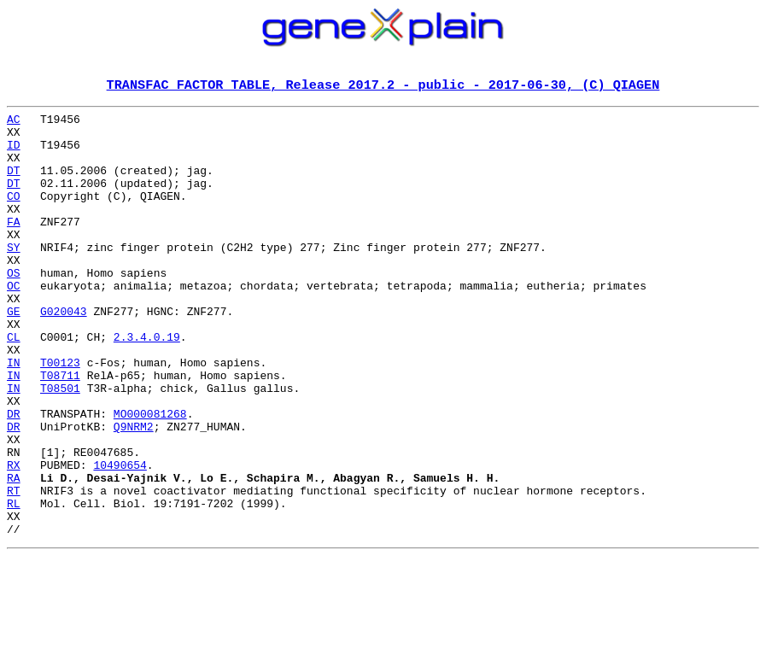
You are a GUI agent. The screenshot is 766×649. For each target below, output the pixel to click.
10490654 (119, 538)
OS (13, 307)
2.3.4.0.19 (147, 384)
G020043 (63, 353)
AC (13, 123)
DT (13, 184)
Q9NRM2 (134, 492)
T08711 (60, 430)
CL (13, 384)
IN (13, 415)
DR (13, 476)
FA (13, 246)
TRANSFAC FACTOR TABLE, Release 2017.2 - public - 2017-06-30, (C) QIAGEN (383, 86)
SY (13, 276)
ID (13, 153)
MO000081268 (150, 476)
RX (13, 538)
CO (13, 215)
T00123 (60, 415)
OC (13, 322)
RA (13, 553)
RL (13, 584)
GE (13, 353)
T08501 (60, 445)
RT (13, 568)
